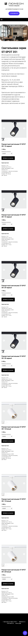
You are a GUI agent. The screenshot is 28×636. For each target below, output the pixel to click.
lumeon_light (18, 623)
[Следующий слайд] (24, 128)
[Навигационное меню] (1, 19)
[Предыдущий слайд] (4, 128)
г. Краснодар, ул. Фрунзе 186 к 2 (10, 621)
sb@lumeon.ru (22, 621)
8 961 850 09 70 (10, 623)
